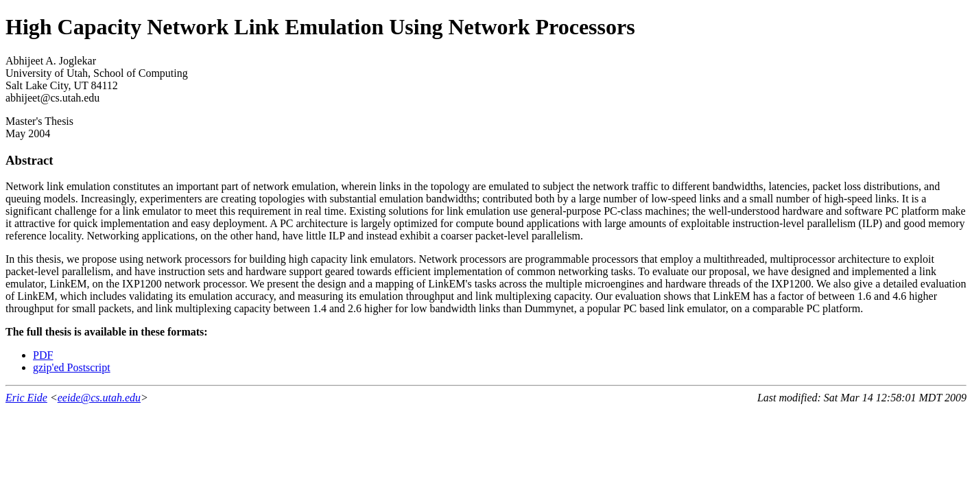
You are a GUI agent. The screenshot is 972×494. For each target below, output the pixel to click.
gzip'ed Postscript (71, 367)
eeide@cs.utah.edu (99, 397)
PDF (43, 355)
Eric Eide (26, 397)
